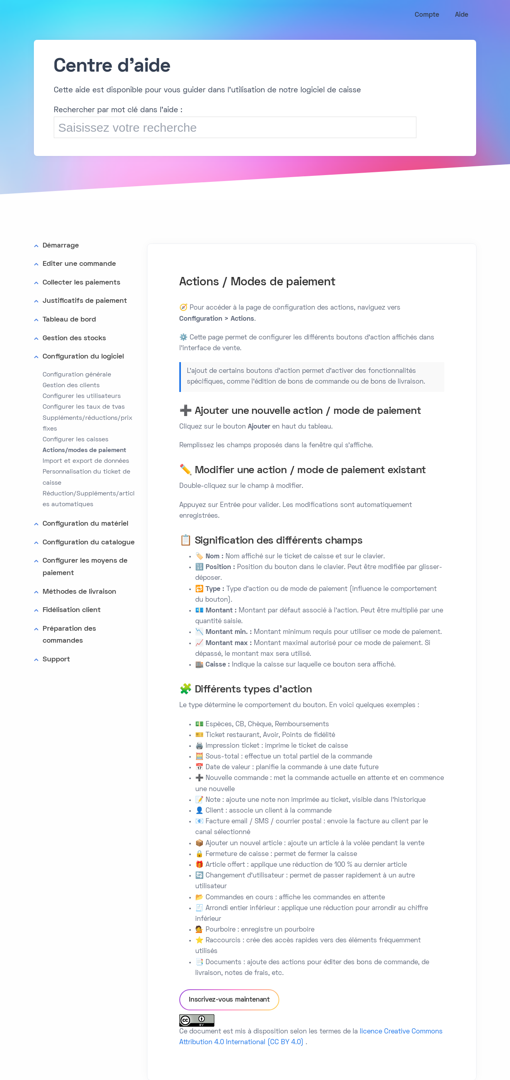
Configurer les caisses (75, 440)
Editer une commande (79, 264)
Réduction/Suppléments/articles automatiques (89, 499)
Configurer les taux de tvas (84, 407)
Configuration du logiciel (83, 356)
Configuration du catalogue (89, 542)
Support (56, 659)
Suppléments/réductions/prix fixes (87, 423)
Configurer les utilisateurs (82, 396)
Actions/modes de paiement (84, 450)
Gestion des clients (71, 385)
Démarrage (61, 245)
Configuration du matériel (85, 524)
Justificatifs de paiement (85, 301)
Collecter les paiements (81, 282)
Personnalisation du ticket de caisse (86, 477)
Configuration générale (77, 375)
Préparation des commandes (69, 635)
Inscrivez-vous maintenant (229, 1000)
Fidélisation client (72, 610)
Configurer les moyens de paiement (85, 567)
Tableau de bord (69, 319)
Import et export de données (86, 461)
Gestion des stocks (74, 338)
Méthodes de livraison (79, 592)
